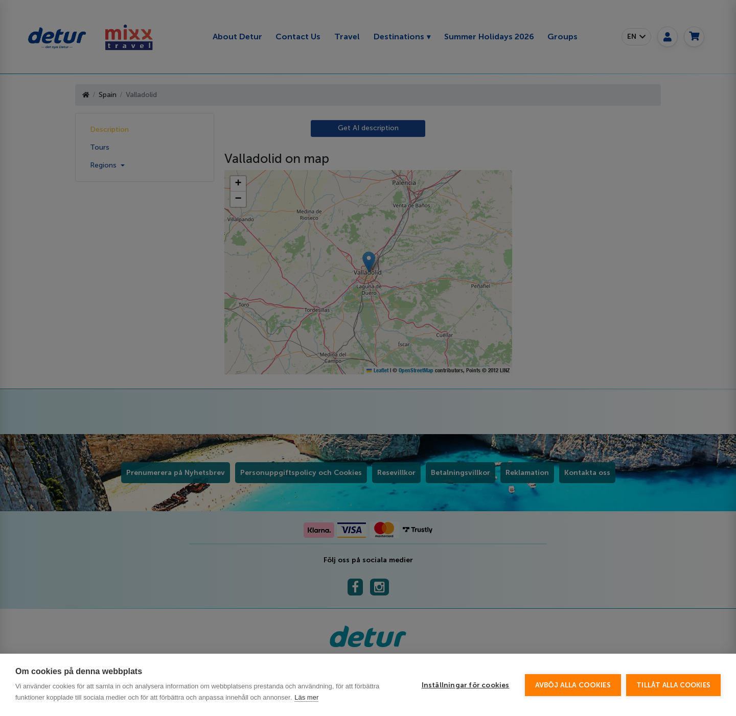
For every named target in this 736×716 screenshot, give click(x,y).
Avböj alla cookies (573, 685)
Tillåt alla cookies (673, 685)
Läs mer (306, 697)
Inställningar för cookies (466, 685)
